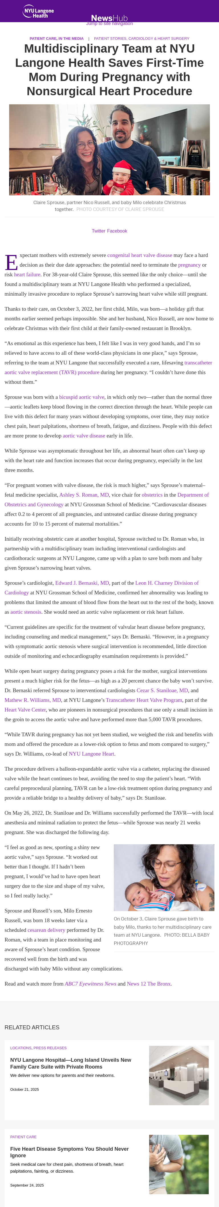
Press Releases (49, 1048)
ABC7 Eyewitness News (90, 984)
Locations (20, 1048)
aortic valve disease (84, 436)
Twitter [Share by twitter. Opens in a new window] (98, 231)
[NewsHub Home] (110, 18)
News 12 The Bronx (149, 984)
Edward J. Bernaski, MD (82, 583)
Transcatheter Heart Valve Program (144, 700)
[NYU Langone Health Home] (38, 12)
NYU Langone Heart (91, 754)
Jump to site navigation (109, 23)
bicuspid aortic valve (81, 397)
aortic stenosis (26, 612)
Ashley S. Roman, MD (84, 495)
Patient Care (23, 1137)
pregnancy (189, 265)
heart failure (27, 274)
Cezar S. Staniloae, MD (162, 690)
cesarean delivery (46, 930)
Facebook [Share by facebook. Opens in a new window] (117, 231)
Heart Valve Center (25, 710)
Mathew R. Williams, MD (33, 700)
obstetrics (152, 495)
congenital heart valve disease (139, 255)
